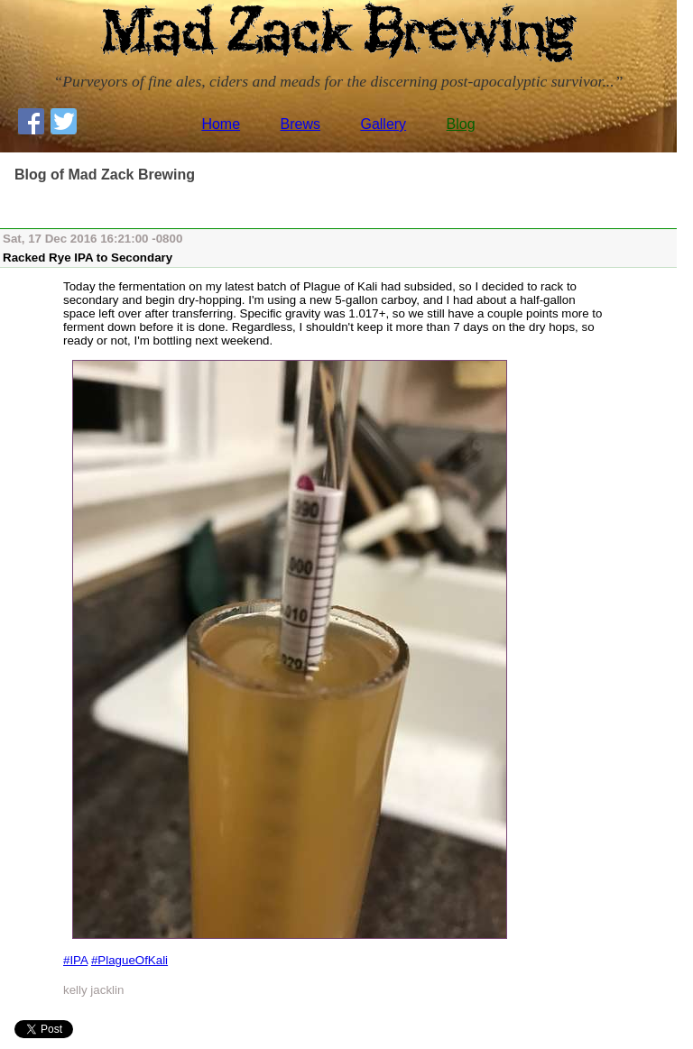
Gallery (383, 124)
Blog (461, 124)
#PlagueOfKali (129, 960)
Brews (300, 124)
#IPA (75, 960)
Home (220, 124)
